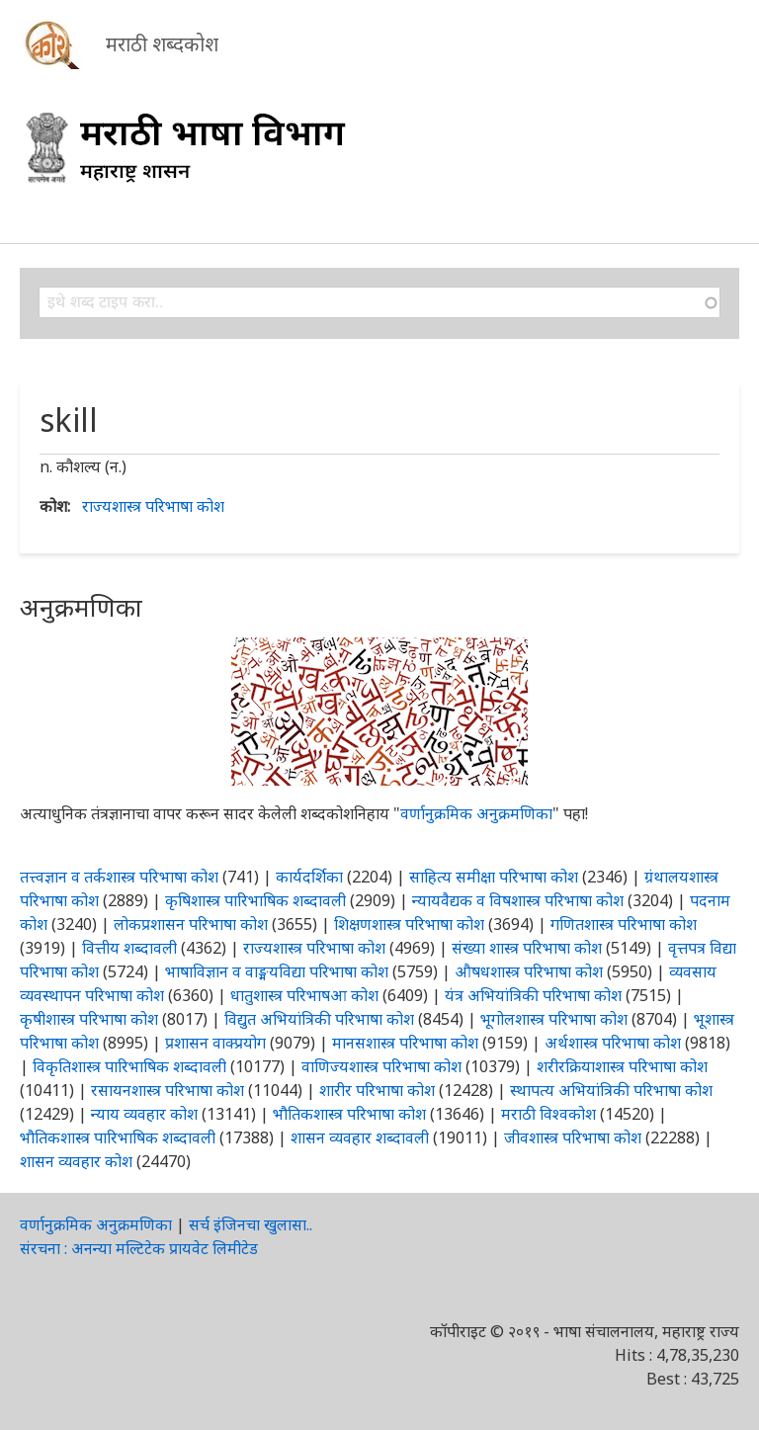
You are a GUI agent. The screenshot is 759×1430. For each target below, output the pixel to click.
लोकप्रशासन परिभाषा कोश (191, 924)
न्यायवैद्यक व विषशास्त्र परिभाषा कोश (518, 900)
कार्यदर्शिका (309, 876)
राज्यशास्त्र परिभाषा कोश (153, 506)
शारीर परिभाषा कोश (377, 1090)
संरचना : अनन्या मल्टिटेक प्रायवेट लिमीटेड (139, 1248)
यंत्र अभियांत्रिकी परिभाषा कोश (533, 995)
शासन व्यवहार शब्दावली (360, 1137)
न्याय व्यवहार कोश (144, 1114)
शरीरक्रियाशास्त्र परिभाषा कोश (622, 1066)
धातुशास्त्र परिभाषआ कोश (304, 995)
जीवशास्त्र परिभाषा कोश (572, 1137)
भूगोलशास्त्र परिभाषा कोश (554, 1019)
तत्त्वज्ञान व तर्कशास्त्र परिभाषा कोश (119, 876)
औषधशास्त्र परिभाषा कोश (529, 971)
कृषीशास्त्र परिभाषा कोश (89, 1019)
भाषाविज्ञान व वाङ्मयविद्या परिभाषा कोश (276, 971)
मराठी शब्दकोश (162, 44)
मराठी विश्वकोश (548, 1114)
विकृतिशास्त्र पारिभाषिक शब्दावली (131, 1066)
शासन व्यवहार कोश (76, 1161)
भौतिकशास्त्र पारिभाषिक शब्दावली (117, 1137)
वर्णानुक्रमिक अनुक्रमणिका (476, 813)
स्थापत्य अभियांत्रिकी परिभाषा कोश (611, 1090)
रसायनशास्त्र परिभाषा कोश (167, 1090)
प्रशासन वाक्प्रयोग (215, 1042)
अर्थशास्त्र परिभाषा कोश (613, 1042)
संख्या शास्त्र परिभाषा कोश (527, 948)
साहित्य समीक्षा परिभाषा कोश (493, 876)
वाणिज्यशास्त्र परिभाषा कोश (381, 1066)
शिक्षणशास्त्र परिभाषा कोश (409, 924)
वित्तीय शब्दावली (129, 948)
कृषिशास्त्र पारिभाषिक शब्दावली (255, 900)
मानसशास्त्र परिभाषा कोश (405, 1042)
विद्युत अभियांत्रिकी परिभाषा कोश (319, 1019)
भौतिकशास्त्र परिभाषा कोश (349, 1114)
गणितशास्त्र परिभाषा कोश (623, 924)
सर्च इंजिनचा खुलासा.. (250, 1224)
